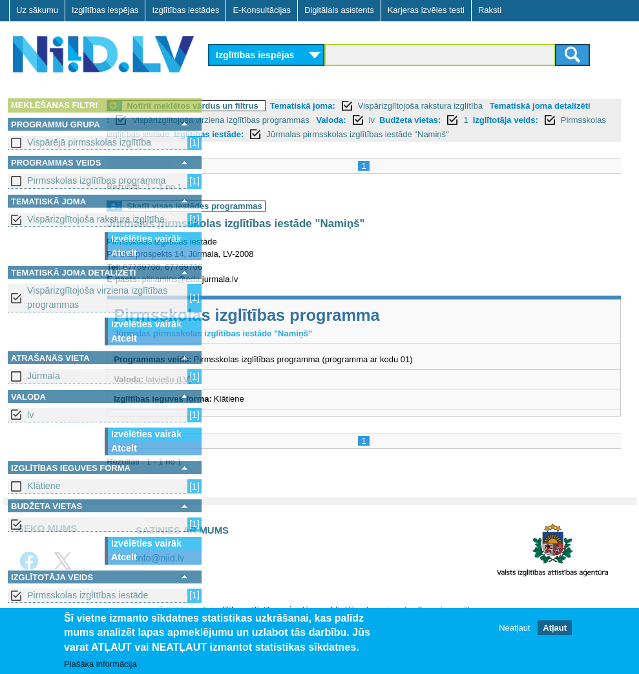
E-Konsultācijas (262, 10)
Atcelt (124, 253)
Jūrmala (43, 376)
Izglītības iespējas (105, 10)
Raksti (489, 10)
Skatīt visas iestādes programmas (300, 220)
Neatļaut (514, 628)
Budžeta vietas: (310, 134)
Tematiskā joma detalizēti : (269, 120)
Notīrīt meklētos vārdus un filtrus (298, 106)
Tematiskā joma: (408, 106)
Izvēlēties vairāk (146, 239)
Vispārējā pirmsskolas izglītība (89, 142)
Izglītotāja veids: (405, 134)
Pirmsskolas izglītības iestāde (88, 595)
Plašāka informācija (100, 664)
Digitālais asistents (339, 10)
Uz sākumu (37, 10)
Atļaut (555, 628)
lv (30, 414)
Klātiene (44, 486)
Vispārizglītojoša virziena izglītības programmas (97, 297)
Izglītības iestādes (185, 10)
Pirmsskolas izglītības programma (96, 180)
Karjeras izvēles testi (426, 10)
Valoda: (231, 134)
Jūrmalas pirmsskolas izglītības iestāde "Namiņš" (357, 148)
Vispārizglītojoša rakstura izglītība (96, 219)
